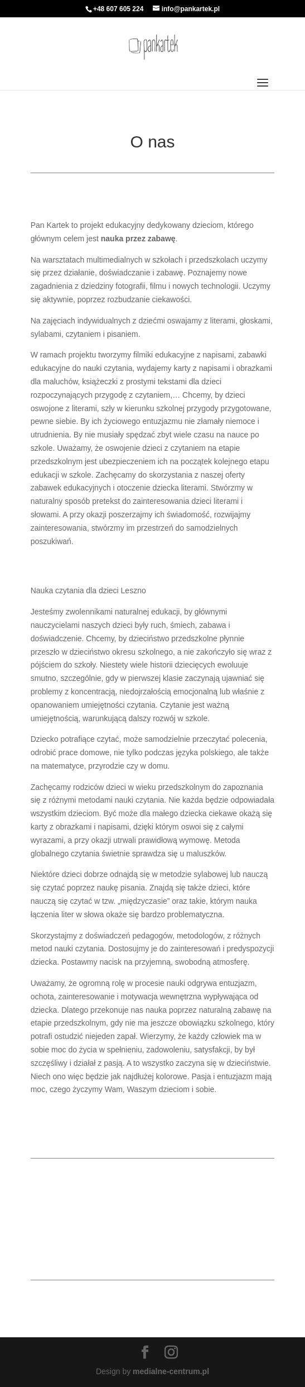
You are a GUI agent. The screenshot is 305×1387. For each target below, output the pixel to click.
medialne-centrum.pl (171, 1371)
